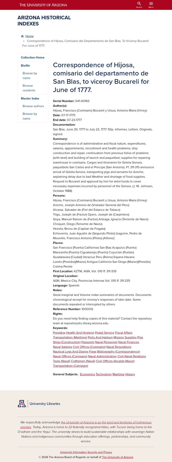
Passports (87, 342)
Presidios (59, 333)
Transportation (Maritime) (70, 337)
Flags (92, 352)
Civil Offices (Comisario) (89, 347)
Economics (87, 374)
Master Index (30, 98)
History (130, 374)
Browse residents (29, 88)
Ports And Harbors (100, 337)
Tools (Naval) (61, 361)
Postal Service (104, 333)
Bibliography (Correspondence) (118, 352)
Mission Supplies (125, 337)
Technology (104, 374)
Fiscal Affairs (123, 333)
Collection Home (33, 57)
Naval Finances (128, 342)
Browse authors (33, 106)
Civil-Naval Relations (131, 356)
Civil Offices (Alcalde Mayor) (115, 361)
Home (29, 36)
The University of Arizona (117, 457)
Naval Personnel (106, 342)
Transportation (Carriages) (70, 366)
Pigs (140, 337)
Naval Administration (102, 356)
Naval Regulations (118, 347)
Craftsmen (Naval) (83, 361)
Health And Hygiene (80, 333)
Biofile (25, 66)
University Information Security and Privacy (86, 452)
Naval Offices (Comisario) (70, 356)
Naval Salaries (62, 347)
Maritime (118, 374)
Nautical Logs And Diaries (70, 352)
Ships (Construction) (67, 342)
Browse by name (30, 75)
